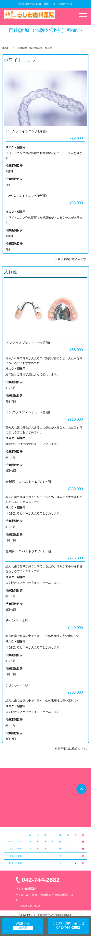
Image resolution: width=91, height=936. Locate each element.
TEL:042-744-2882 (28, 905)
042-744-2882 (41, 879)
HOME (5, 48)
